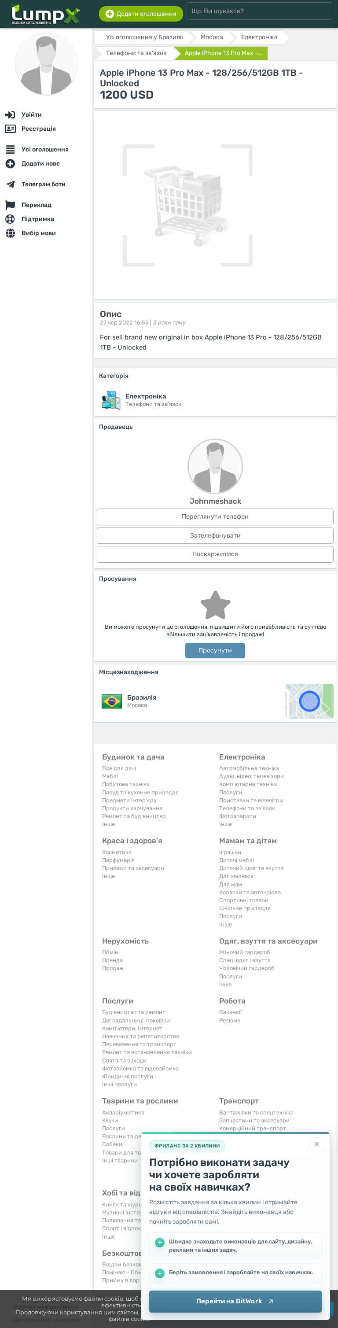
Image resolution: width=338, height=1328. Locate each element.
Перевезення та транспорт (139, 1044)
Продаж (113, 968)
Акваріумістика (123, 1112)
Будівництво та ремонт (133, 1012)
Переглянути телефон (215, 516)
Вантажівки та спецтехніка (256, 1112)
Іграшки (230, 852)
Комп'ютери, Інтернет (132, 1028)
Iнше (108, 824)
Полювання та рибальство (138, 1220)
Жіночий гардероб (244, 952)
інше (225, 984)
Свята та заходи (124, 1060)
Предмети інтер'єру (129, 800)
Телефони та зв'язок (247, 808)
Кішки (110, 1120)
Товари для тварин (128, 1152)
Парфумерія (118, 860)
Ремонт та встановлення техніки (147, 1052)
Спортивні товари (243, 900)
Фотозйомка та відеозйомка (140, 1068)
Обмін (110, 952)
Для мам (230, 884)
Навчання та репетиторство (140, 1036)
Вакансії (230, 1012)
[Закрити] (316, 1144)
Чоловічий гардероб (247, 968)
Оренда (112, 960)
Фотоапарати (237, 816)
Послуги (230, 792)
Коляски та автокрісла (250, 892)
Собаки (112, 1144)
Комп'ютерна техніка (248, 784)
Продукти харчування (132, 808)
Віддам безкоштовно (130, 1264)
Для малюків (236, 876)
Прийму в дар (121, 1280)
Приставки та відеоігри (251, 800)
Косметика (117, 852)
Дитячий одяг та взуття (251, 868)
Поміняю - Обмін (124, 1272)
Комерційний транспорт (252, 1128)
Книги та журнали (127, 1204)
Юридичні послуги (127, 1076)
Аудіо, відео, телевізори (251, 776)
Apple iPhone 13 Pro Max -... (224, 53)
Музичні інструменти (131, 1212)
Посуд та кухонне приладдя (140, 792)
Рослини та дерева (128, 1136)
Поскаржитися (215, 554)
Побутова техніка (126, 784)
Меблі (110, 776)
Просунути (215, 650)
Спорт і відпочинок (128, 1228)
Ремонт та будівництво (133, 816)
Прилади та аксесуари (133, 868)
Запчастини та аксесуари (254, 1120)
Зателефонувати (215, 535)
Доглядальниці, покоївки (136, 1020)
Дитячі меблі (236, 860)
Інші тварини (120, 1160)
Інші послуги (119, 1084)
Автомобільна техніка (249, 768)
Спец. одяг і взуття (245, 960)
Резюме (229, 1020)
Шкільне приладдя (245, 908)
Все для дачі (119, 768)
